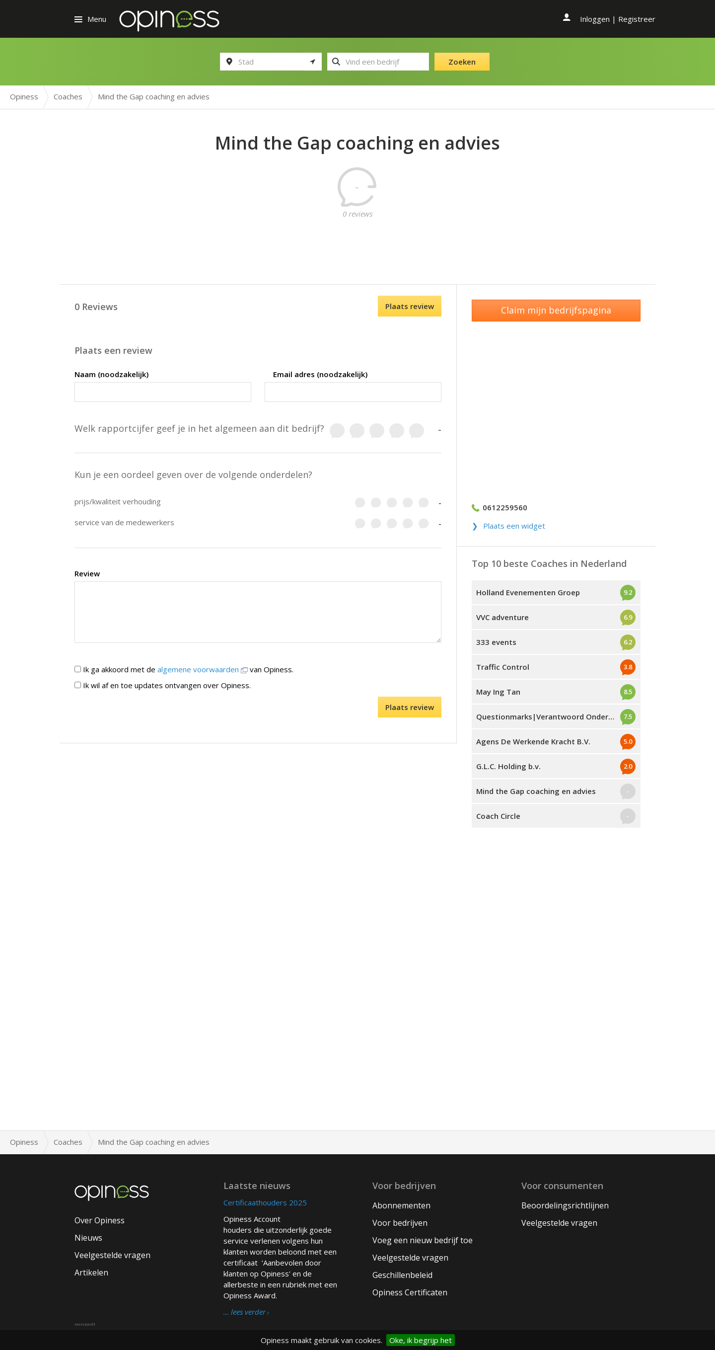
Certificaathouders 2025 (265, 1202)
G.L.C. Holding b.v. (508, 766)
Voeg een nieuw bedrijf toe (422, 1240)
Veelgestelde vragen (112, 1255)
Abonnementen (401, 1205)
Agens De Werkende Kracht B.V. (533, 741)
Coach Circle (498, 816)
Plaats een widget (514, 526)
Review (87, 573)
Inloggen (595, 19)
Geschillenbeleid (402, 1275)
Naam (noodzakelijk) (111, 374)
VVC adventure (502, 617)
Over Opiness (99, 1220)
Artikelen (91, 1272)
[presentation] (208, 716)
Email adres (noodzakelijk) (320, 374)
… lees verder (244, 1312)
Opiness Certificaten (409, 1292)
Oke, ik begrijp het (420, 1340)
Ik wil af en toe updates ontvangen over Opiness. (162, 685)
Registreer (636, 19)
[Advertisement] (357, 241)
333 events (496, 642)
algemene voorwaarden (202, 669)
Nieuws (88, 1237)
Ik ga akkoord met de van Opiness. (183, 669)
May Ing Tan (498, 692)
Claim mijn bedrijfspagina (556, 310)
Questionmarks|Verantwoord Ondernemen (554, 716)
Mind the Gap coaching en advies (536, 791)
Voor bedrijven (400, 1222)
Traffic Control (502, 667)
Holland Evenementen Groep (528, 592)
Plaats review (409, 306)
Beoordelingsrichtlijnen (565, 1205)
